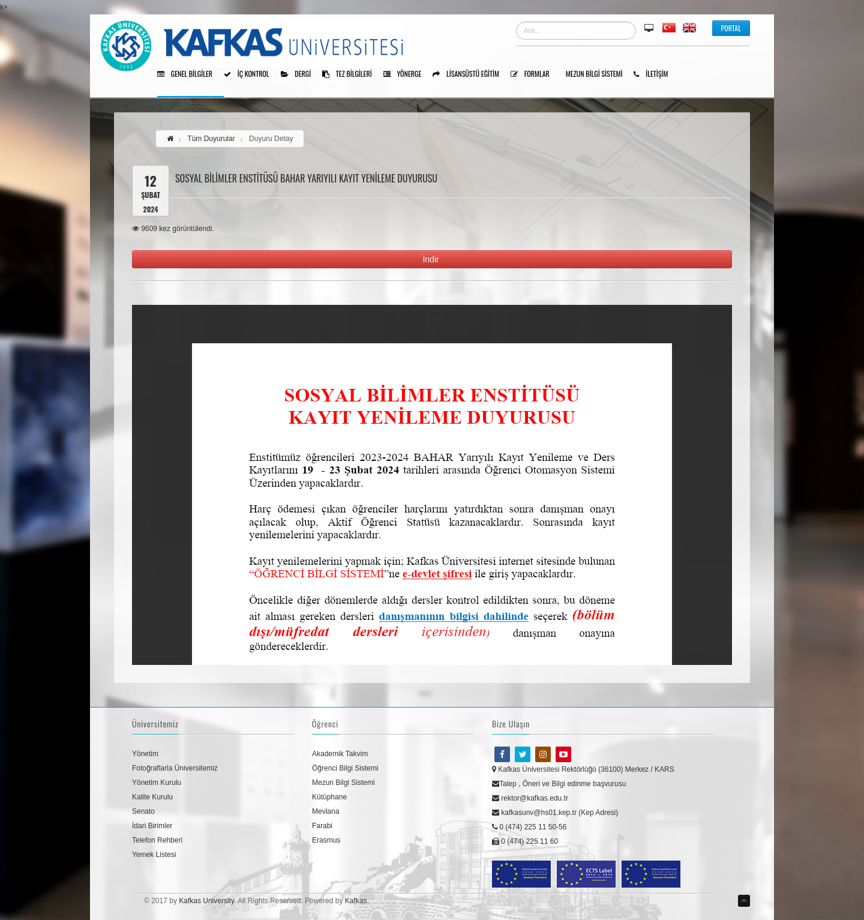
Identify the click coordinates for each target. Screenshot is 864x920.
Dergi (300, 74)
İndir (431, 259)
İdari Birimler (152, 826)
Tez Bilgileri (351, 74)
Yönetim (145, 754)
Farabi (322, 826)
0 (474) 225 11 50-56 (529, 827)
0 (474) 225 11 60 (525, 841)
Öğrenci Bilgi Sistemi (345, 768)
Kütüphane (329, 797)
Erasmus (326, 840)
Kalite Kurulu (152, 797)
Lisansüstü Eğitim (470, 74)
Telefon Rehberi (157, 840)
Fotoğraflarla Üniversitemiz (175, 768)
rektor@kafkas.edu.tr (530, 798)
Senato (143, 811)
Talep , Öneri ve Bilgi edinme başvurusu (559, 784)
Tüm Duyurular (211, 138)
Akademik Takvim (340, 754)
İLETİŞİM (655, 74)
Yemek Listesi (154, 854)
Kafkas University (206, 901)
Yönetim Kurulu (156, 782)
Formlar (534, 74)
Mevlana (325, 811)
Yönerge (406, 74)
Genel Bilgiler (189, 74)
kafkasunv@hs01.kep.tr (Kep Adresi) (555, 812)
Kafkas (356, 901)
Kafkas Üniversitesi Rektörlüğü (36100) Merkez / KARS (583, 769)
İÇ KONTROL (251, 74)
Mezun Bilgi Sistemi (598, 74)
